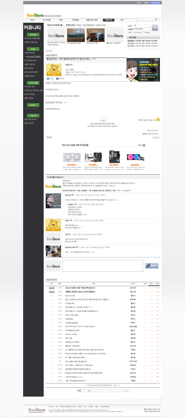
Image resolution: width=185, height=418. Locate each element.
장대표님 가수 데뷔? (72, 342)
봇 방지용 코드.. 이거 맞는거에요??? (78, 307)
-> (32, 57)
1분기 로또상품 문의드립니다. (75, 381)
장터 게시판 (28, 68)
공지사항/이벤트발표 (32, 38)
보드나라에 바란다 (31, 72)
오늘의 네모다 (29, 76)
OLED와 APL (70, 304)
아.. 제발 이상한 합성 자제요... (75, 358)
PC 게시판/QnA (30, 60)
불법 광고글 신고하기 (150, 134)
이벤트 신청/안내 (30, 42)
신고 (97, 195)
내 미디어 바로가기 (31, 109)
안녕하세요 (69, 319)
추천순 (78, 25)
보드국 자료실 (29, 94)
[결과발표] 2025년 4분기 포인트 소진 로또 (143, 43)
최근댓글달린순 (89, 25)
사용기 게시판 (29, 64)
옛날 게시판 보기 (30, 119)
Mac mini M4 (70, 296)
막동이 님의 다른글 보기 (149, 120)
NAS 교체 (68, 338)
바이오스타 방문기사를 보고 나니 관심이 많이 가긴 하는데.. (85, 354)
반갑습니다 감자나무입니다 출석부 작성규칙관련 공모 (83, 373)
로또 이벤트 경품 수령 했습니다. (76, 362)
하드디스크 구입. (92, 43)
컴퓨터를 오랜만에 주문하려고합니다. (78, 369)
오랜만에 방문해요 (71, 323)
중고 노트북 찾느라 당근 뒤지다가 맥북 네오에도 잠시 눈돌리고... (87, 300)
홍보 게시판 (28, 123)
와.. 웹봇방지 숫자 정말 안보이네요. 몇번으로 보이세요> (84, 350)
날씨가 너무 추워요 (71, 315)
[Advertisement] (107, 12)
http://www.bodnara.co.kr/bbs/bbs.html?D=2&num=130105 (97, 75)
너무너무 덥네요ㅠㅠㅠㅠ (74, 377)
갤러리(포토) (101, 25)
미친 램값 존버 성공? (74, 43)
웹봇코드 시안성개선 (113, 43)
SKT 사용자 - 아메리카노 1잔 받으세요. (79, 365)
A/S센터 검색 (29, 86)
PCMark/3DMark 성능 (33, 90)
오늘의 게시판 (29, 53)
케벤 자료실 (28, 98)
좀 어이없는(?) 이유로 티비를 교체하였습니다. (81, 311)
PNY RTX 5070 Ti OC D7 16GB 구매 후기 (80, 327)
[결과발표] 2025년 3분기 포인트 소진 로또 (143, 46)
